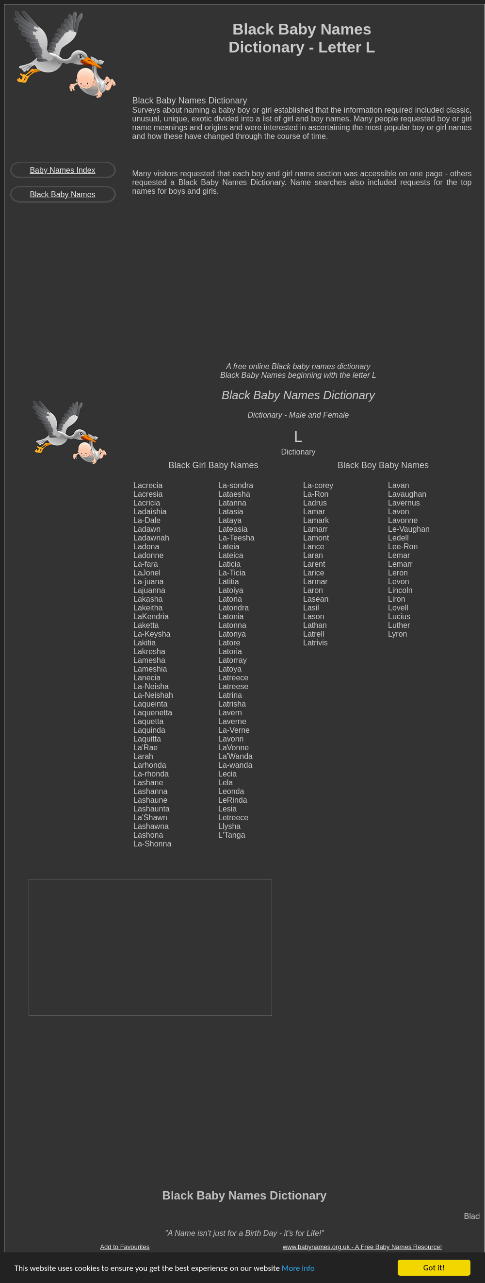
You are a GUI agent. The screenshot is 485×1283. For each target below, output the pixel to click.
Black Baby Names (62, 194)
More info (298, 1268)
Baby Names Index (62, 170)
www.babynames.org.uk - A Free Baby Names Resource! (362, 1246)
